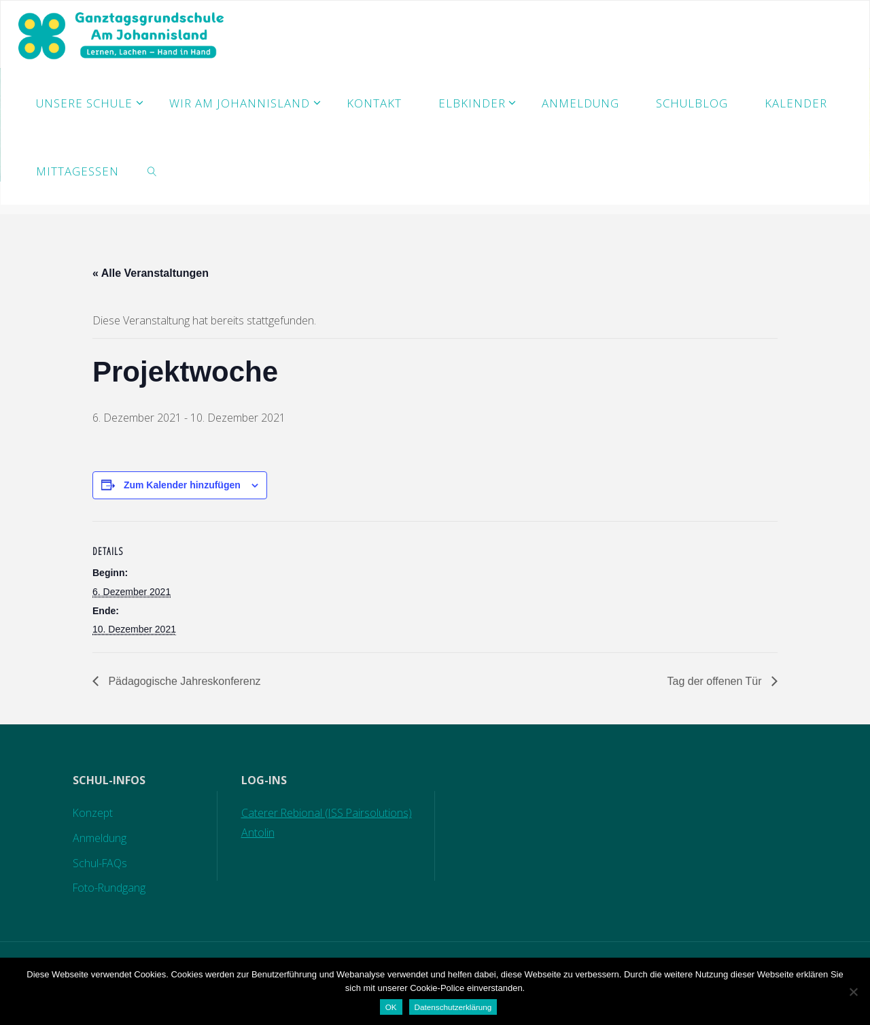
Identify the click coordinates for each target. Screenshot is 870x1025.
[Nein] (853, 991)
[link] (152, 171)
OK (391, 1007)
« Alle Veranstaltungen (150, 273)
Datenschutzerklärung (453, 1007)
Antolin (256, 832)
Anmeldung (98, 837)
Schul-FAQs (99, 863)
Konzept (91, 812)
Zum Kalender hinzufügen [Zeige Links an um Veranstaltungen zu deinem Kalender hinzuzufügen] (182, 485)
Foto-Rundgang (108, 887)
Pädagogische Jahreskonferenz (183, 681)
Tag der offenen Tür (716, 681)
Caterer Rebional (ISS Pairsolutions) (326, 812)
